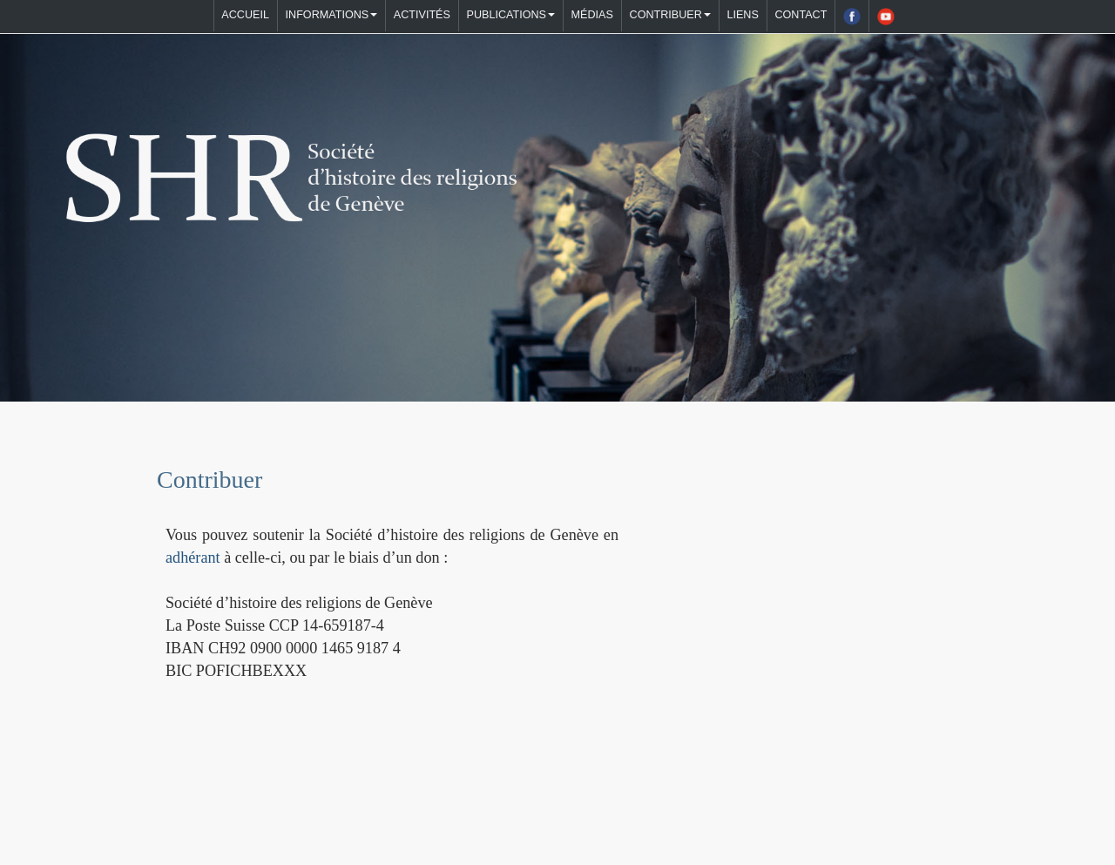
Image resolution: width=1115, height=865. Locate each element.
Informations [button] (332, 15)
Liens (742, 15)
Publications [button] (511, 15)
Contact (800, 15)
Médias (592, 15)
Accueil (245, 15)
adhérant (193, 557)
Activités (422, 15)
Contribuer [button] (670, 15)
